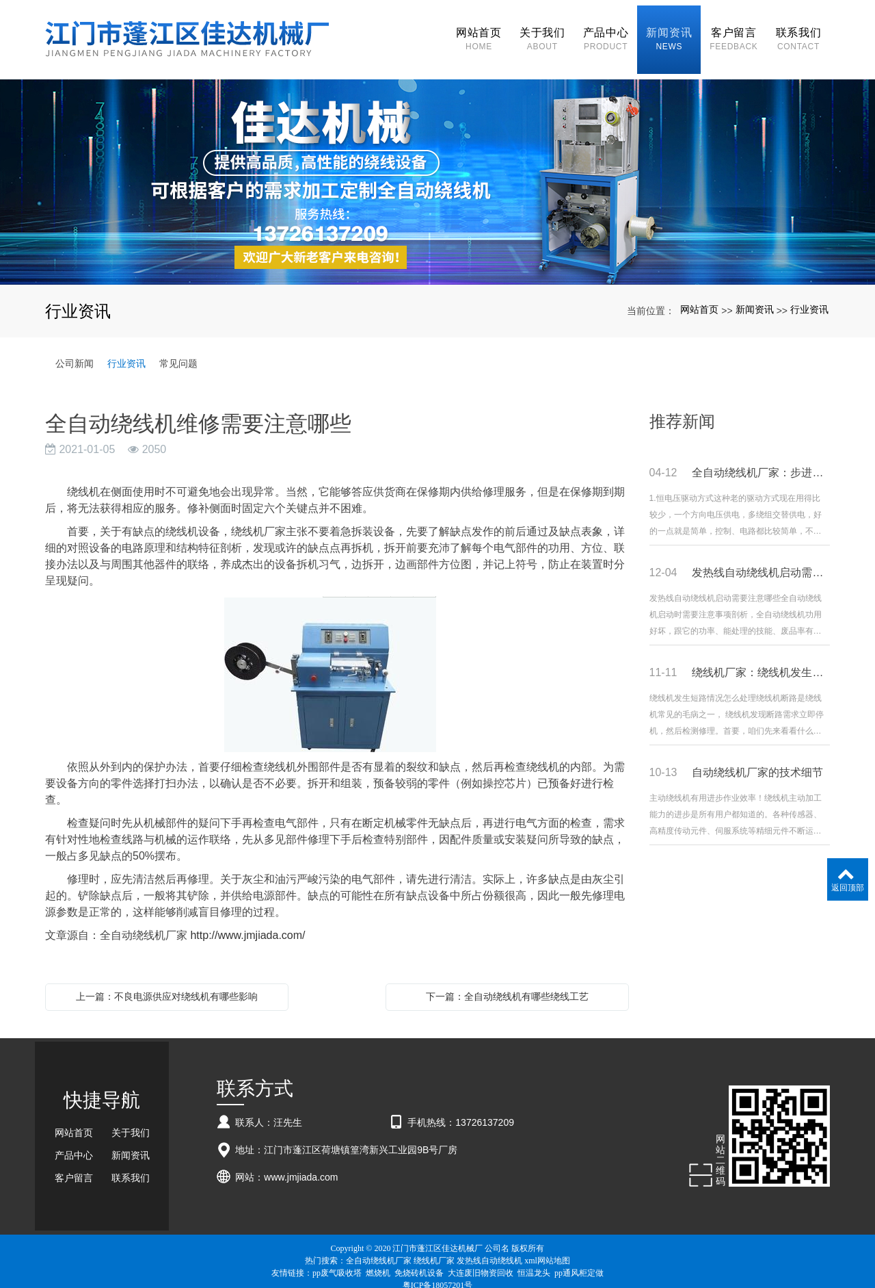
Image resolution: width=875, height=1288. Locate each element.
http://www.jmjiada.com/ (247, 924)
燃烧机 (378, 1262)
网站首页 (699, 299)
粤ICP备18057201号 (438, 1274)
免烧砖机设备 (419, 1262)
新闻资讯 (755, 299)
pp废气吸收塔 (337, 1262)
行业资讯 (809, 299)
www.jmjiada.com (301, 1166)
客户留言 (74, 1167)
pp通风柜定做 (579, 1262)
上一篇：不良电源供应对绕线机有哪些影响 (167, 985)
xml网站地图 (547, 1249)
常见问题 (178, 352)
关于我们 (130, 1122)
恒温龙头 (533, 1262)
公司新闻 (74, 352)
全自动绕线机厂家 (379, 1249)
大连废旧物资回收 (480, 1262)
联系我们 (130, 1167)
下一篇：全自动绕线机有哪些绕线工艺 (507, 985)
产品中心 (74, 1144)
